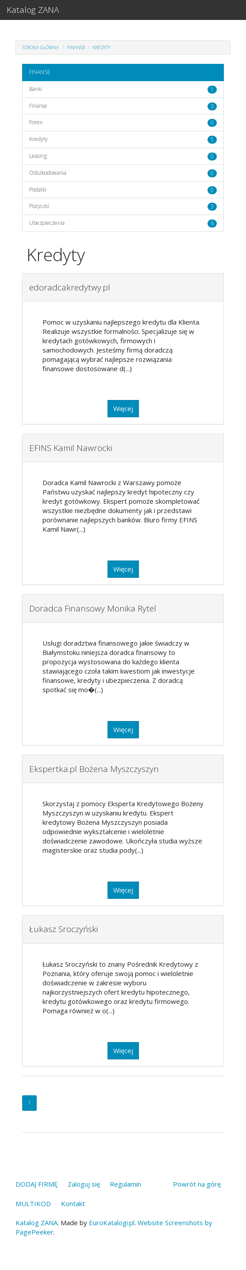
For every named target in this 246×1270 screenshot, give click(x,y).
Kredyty (101, 47)
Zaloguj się (84, 1184)
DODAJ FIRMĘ (36, 1184)
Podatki (37, 189)
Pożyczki (39, 206)
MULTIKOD (33, 1203)
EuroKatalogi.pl (112, 1222)
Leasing (38, 156)
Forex (35, 122)
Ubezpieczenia (47, 223)
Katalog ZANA (33, 10)
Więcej (123, 408)
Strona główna (41, 47)
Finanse (38, 106)
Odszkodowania (47, 172)
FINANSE (76, 47)
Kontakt (73, 1203)
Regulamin (125, 1184)
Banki (35, 89)
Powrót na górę (197, 1184)
